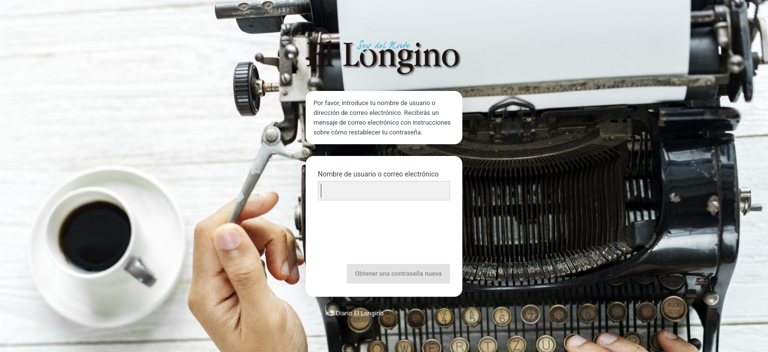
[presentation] (385, 233)
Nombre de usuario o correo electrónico (378, 174)
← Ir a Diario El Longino (350, 313)
